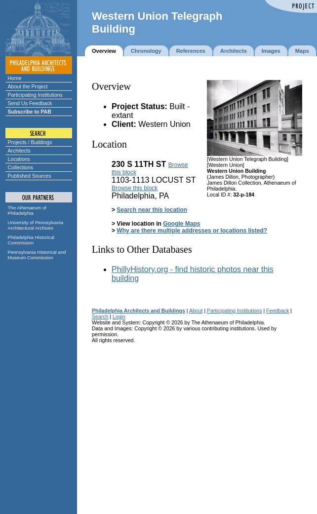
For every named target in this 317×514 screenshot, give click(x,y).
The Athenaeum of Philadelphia (27, 210)
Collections (21, 167)
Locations (19, 159)
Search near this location (152, 209)
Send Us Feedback (30, 103)
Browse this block (135, 188)
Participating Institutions (35, 95)
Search (100, 316)
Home (15, 78)
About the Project (28, 86)
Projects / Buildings (30, 142)
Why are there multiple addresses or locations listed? (192, 230)
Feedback (277, 311)
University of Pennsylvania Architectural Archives (36, 225)
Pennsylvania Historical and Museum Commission (37, 254)
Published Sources (29, 176)
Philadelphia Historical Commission (31, 240)
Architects (19, 151)
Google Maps (181, 223)
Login (119, 316)
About (196, 311)
